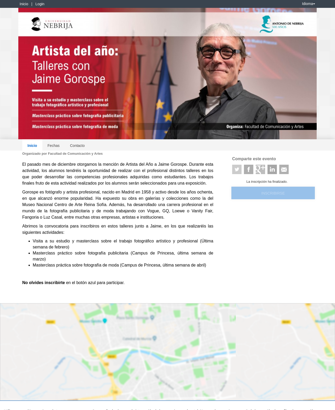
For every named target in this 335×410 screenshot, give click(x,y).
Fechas (54, 145)
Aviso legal (12, 405)
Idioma (308, 4)
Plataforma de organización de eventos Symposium (170, 405)
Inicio (24, 4)
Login (39, 4)
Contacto (77, 145)
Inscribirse (273, 193)
